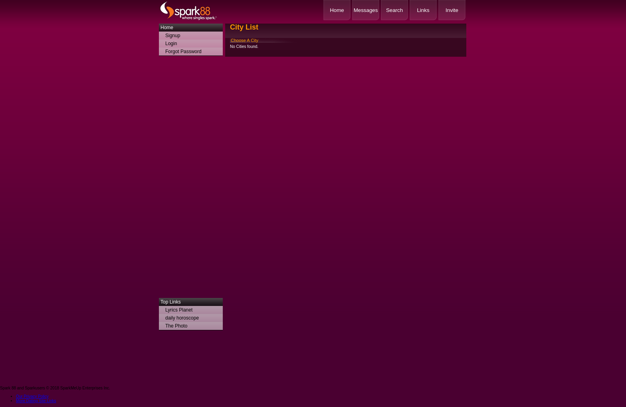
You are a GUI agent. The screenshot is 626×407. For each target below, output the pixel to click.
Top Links (170, 302)
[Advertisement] (191, 179)
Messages (366, 10)
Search (394, 10)
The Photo (176, 326)
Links (423, 10)
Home (337, 10)
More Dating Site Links (36, 401)
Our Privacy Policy (32, 396)
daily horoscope (182, 318)
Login (171, 43)
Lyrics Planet (178, 310)
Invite (452, 10)
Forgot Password (183, 51)
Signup (172, 35)
